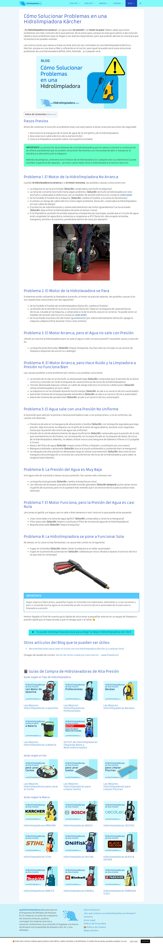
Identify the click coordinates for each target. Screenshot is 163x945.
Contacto (88, 917)
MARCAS (105, 3)
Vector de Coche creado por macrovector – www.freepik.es (87, 656)
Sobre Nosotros (92, 910)
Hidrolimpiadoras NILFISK (78, 857)
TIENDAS (119, 3)
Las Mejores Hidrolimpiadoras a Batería (40, 744)
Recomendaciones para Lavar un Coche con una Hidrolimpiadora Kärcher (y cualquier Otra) (76, 649)
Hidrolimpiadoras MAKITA (39, 891)
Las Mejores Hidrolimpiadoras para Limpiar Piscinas (117, 787)
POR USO (91, 3)
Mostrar (51, 114)
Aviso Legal (89, 921)
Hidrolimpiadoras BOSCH (78, 826)
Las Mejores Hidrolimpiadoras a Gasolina (41, 707)
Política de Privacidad (95, 924)
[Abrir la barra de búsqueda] (140, 3)
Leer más (134, 941)
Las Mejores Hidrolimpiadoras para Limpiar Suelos (77, 787)
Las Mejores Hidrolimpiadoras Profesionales (74, 709)
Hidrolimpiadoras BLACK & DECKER (118, 859)
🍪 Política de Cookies (95, 928)
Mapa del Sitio (91, 931)
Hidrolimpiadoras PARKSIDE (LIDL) (119, 893)
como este (125, 195)
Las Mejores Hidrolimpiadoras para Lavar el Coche (41, 787)
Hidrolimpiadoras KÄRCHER (40, 826)
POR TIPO (76, 3)
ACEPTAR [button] (145, 941)
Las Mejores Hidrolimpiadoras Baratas (118, 707)
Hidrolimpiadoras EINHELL (79, 891)
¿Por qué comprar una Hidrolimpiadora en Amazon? (110, 914)
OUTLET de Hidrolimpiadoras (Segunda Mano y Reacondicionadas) (80, 745)
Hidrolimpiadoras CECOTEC (119, 826)
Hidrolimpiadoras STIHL (38, 857)
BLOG (132, 3)
